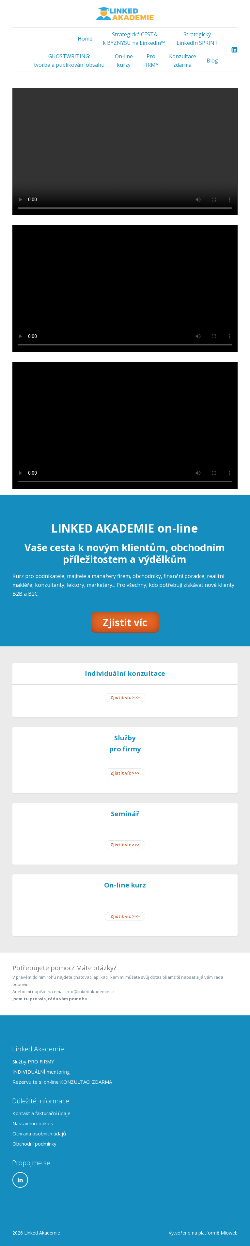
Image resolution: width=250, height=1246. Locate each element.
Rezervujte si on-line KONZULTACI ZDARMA (62, 1082)
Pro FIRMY (151, 60)
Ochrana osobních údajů (39, 1133)
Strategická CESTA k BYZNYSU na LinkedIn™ (134, 38)
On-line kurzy (124, 60)
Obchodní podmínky (34, 1143)
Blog (212, 60)
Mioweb (229, 1233)
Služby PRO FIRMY (33, 1061)
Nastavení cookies (32, 1123)
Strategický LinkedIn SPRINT (197, 38)
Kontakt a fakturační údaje (41, 1113)
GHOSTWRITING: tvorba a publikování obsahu (69, 60)
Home (85, 38)
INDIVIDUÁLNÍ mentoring (41, 1071)
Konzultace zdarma (182, 60)
